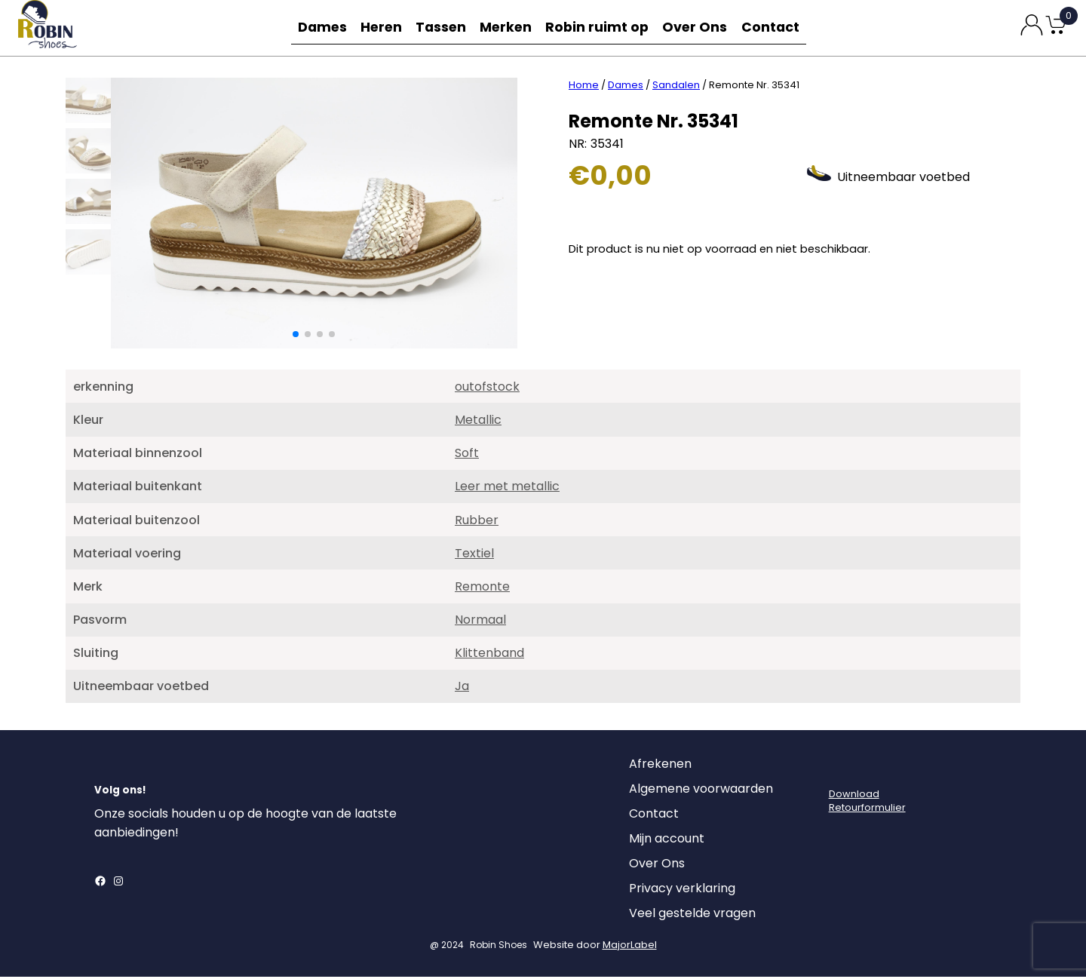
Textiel (474, 555)
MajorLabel (630, 947)
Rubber (477, 522)
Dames (318, 27)
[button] (296, 336)
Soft (467, 455)
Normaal (480, 622)
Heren (382, 27)
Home (584, 87)
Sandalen (676, 87)
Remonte (482, 588)
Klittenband (489, 655)
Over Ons (698, 27)
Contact (775, 27)
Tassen (445, 27)
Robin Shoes (498, 947)
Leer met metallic (507, 488)
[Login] (842, 770)
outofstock (487, 388)
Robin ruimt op (603, 27)
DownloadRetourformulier (867, 803)
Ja (462, 688)
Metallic (478, 422)
